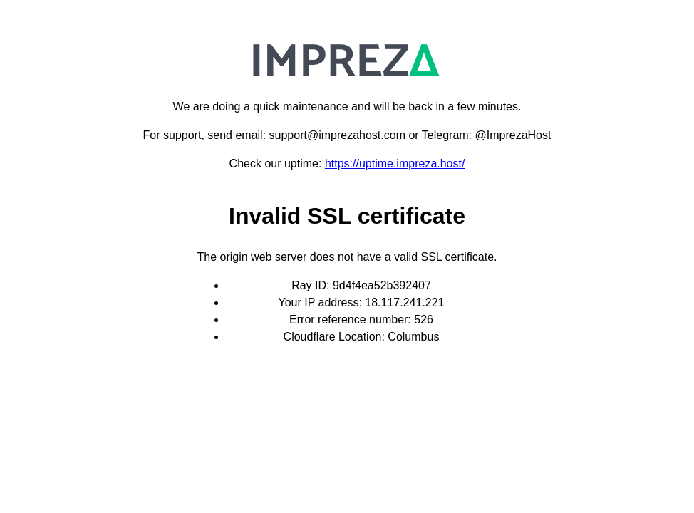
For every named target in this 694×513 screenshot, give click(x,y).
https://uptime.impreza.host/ (395, 163)
